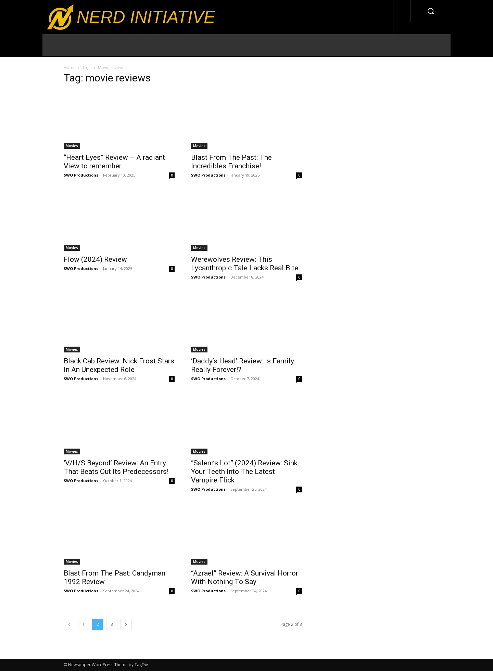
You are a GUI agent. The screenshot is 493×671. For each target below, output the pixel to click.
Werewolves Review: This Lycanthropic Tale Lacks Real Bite (244, 263)
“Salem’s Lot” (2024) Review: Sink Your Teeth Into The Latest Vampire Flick (244, 471)
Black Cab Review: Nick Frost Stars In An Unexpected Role (119, 365)
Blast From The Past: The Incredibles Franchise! (231, 161)
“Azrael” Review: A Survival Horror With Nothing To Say (244, 577)
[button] (431, 11)
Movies (72, 145)
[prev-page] (69, 624)
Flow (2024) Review (95, 259)
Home (70, 67)
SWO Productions (81, 175)
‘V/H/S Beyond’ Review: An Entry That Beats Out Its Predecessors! (116, 467)
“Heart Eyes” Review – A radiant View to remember (114, 161)
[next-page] (126, 624)
